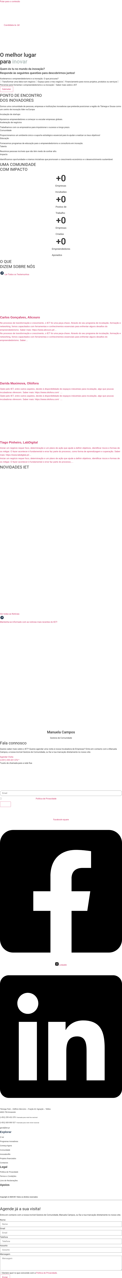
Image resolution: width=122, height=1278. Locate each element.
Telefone (4, 1236)
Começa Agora (6, 1146)
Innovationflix (5, 1154)
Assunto (4, 1245)
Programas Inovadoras (9, 1141)
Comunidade (5, 1150)
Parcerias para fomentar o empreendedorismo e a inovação (27, 85)
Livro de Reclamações (9, 1180)
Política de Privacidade (46, 798)
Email (2, 789)
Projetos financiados (8, 1158)
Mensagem (5, 1254)
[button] (61, 14)
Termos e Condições (8, 1176)
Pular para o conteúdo (10, 1)
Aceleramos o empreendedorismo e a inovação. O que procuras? (29, 78)
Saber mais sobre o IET (66, 85)
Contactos (4, 1163)
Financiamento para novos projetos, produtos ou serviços (91, 82)
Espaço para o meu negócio (50, 82)
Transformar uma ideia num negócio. (19, 82)
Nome (2, 1219)
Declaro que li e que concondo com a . (29, 1272)
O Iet (2, 1137)
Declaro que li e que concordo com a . (29, 798)
